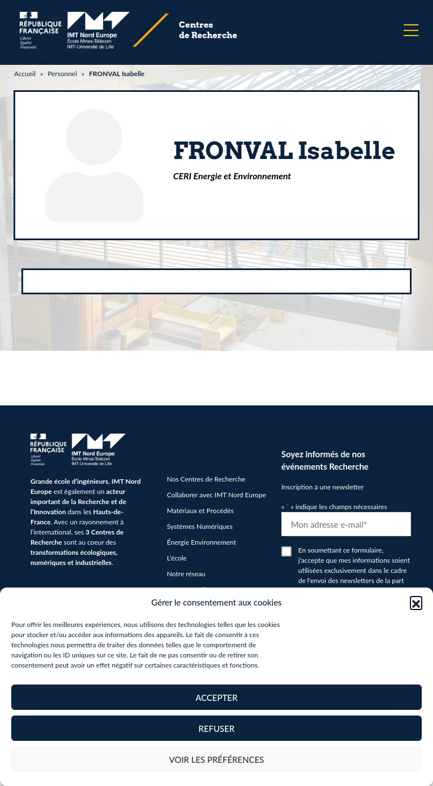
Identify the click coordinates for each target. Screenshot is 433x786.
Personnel (62, 73)
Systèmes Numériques (200, 526)
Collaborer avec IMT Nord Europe (216, 495)
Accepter (216, 697)
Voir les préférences (216, 759)
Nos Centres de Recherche (206, 479)
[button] (416, 602)
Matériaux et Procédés (200, 510)
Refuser (216, 728)
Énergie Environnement (201, 542)
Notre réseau (186, 573)
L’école (177, 558)
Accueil (25, 73)
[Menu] (411, 30)
